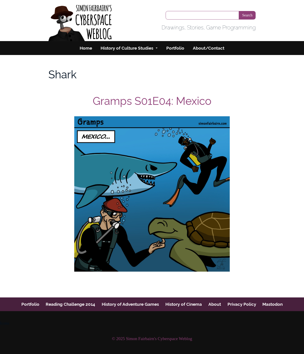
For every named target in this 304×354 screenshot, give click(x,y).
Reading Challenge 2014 (70, 304)
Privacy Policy (241, 304)
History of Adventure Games (130, 304)
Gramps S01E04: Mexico (152, 101)
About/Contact (208, 48)
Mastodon (272, 304)
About (214, 304)
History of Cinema (183, 304)
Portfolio (175, 48)
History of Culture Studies (127, 48)
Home (86, 48)
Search (247, 15)
